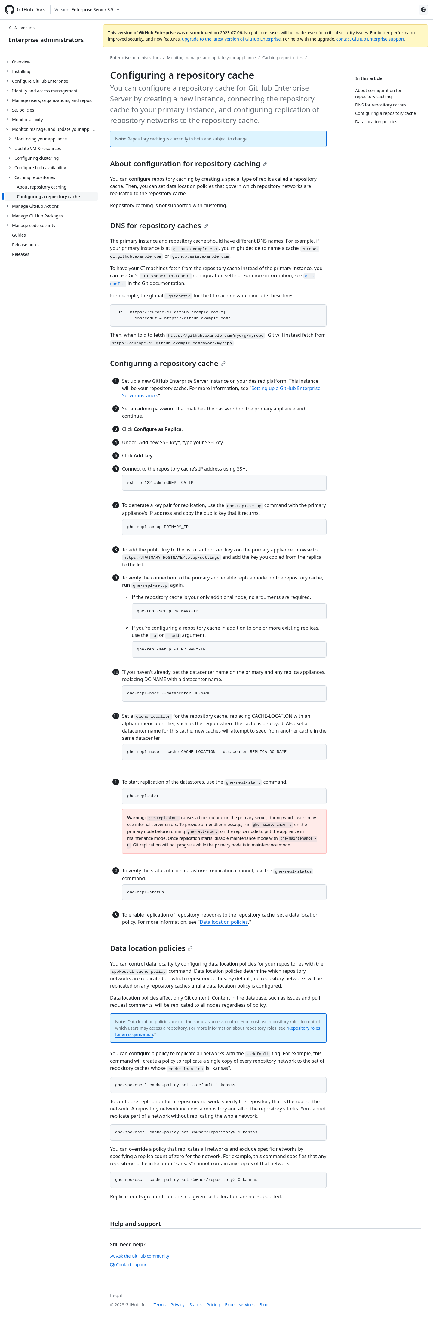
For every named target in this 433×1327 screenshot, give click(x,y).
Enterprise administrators (46, 40)
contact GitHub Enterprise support (370, 39)
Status (195, 1304)
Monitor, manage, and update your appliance (211, 57)
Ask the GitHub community (139, 1256)
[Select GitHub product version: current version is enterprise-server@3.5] (87, 9)
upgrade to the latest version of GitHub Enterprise (231, 39)
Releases (20, 254)
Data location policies (224, 922)
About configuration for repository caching (189, 163)
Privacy (177, 1304)
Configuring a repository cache (168, 363)
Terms (160, 1304)
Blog (264, 1304)
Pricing (213, 1304)
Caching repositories (282, 57)
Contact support (129, 1264)
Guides (19, 235)
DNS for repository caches (159, 225)
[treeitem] (51, 61)
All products (21, 27)
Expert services (240, 1304)
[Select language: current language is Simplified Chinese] (423, 9)
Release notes (25, 244)
